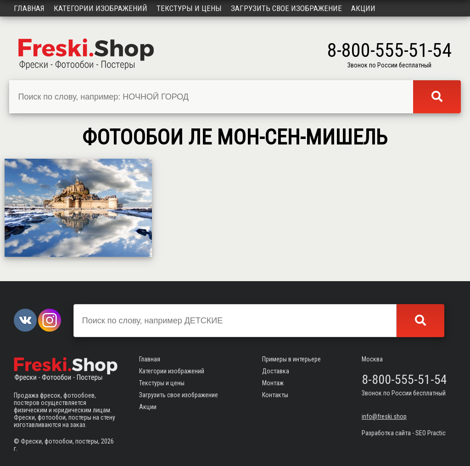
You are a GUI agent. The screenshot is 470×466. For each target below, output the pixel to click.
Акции (363, 8)
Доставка (275, 371)
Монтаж (273, 383)
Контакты (275, 395)
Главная (29, 8)
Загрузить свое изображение (286, 8)
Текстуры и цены (189, 8)
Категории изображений (100, 8)
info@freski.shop (384, 416)
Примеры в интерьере (291, 359)
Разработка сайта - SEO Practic (404, 433)
